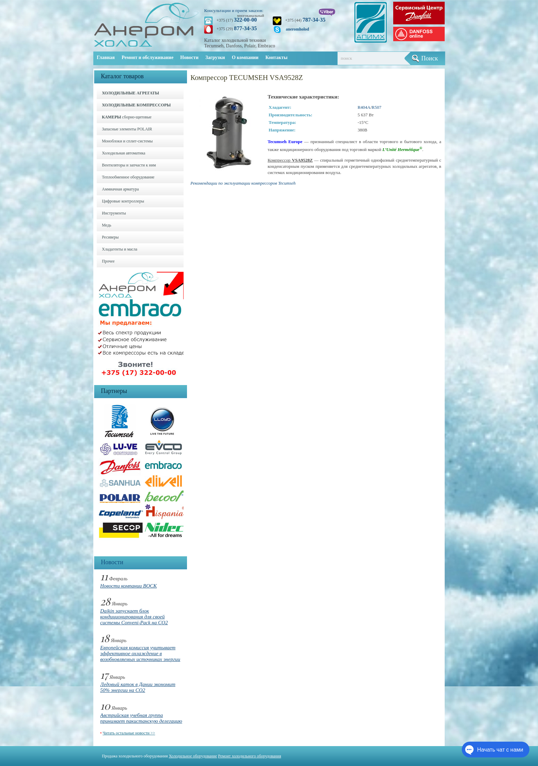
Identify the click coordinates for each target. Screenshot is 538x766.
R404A (364, 107)
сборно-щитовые (127, 117)
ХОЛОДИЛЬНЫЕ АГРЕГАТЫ (130, 93)
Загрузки (215, 57)
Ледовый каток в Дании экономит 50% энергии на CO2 (137, 687)
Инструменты (114, 213)
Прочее (108, 261)
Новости (189, 57)
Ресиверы (110, 237)
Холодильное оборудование (193, 756)
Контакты (276, 57)
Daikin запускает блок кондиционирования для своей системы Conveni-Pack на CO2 (134, 616)
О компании (245, 57)
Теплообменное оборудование (128, 177)
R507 (376, 107)
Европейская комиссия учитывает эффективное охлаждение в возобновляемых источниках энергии (140, 653)
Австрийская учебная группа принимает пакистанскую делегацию (141, 718)
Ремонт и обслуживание (147, 57)
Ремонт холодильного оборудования (249, 756)
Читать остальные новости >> (129, 733)
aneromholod (297, 29)
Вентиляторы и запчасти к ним (129, 165)
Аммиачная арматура (120, 189)
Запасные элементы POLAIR (127, 129)
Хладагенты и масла (119, 249)
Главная (106, 57)
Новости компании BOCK (128, 586)
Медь (106, 225)
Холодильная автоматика (123, 153)
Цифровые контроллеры (123, 201)
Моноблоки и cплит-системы (127, 141)
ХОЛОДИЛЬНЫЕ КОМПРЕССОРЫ (136, 105)
